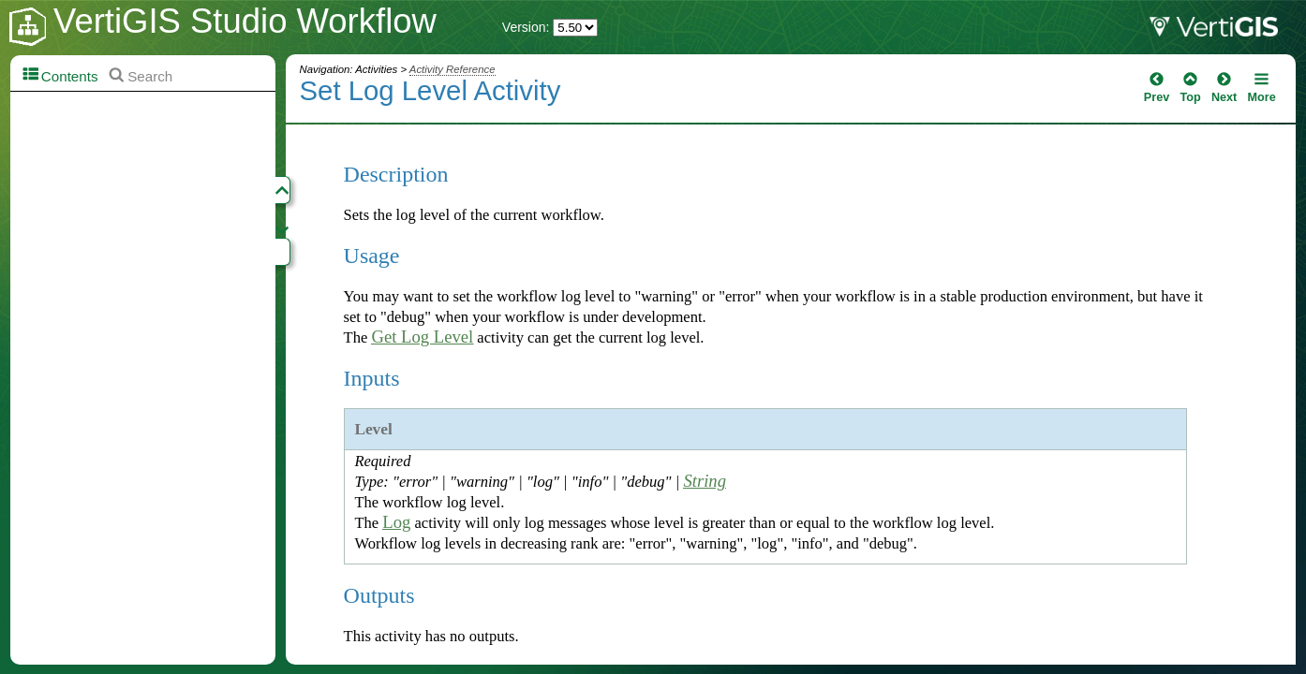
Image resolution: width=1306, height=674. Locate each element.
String (704, 481)
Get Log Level (422, 336)
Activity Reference (452, 69)
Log (396, 522)
